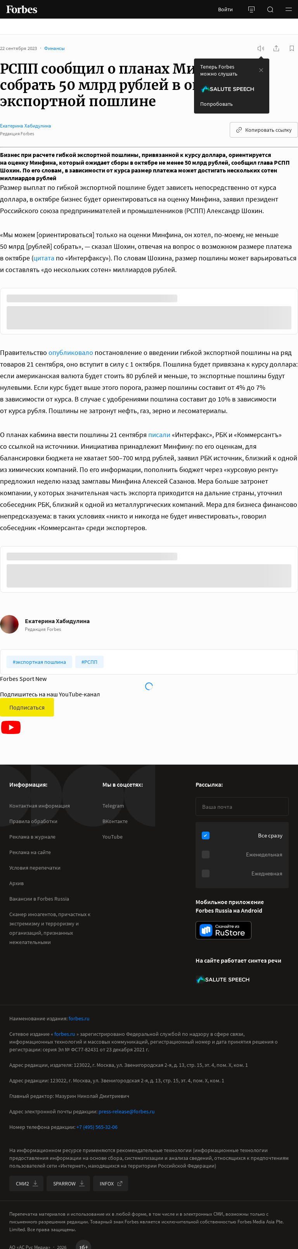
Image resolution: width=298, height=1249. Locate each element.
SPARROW (69, 1183)
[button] (288, 9)
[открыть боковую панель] (251, 9)
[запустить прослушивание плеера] (261, 48)
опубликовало (71, 352)
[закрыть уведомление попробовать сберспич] (261, 70)
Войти (225, 9)
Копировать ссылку (264, 129)
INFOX (111, 1183)
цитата (43, 257)
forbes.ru (79, 1018)
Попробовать (216, 103)
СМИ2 (27, 1183)
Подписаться (27, 707)
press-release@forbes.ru (127, 1111)
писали (159, 434)
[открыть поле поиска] (270, 9)
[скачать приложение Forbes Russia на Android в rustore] (223, 930)
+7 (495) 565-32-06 (97, 1126)
